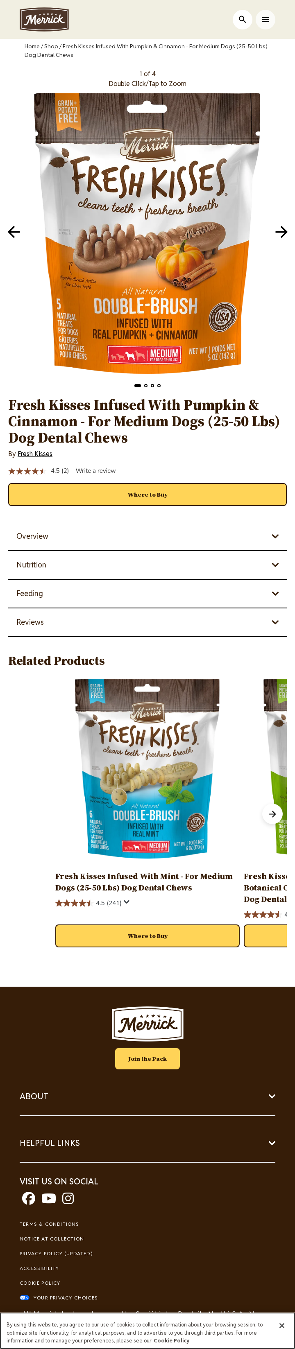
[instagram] (68, 1201)
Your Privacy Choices (66, 1298)
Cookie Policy (40, 1283)
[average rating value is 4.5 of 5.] (34, 471)
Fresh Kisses (35, 454)
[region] (147, 1331)
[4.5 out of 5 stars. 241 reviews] (88, 903)
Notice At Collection (52, 1239)
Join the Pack (147, 1059)
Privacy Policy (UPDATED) (56, 1253)
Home (32, 46)
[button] (137, 385)
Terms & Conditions (49, 1224)
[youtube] (48, 1201)
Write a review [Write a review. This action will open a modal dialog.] (95, 471)
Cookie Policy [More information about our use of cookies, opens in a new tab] (171, 1340)
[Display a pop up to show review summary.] (127, 902)
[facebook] (28, 1201)
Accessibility (39, 1268)
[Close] (282, 1326)
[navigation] (281, 231)
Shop (51, 46)
